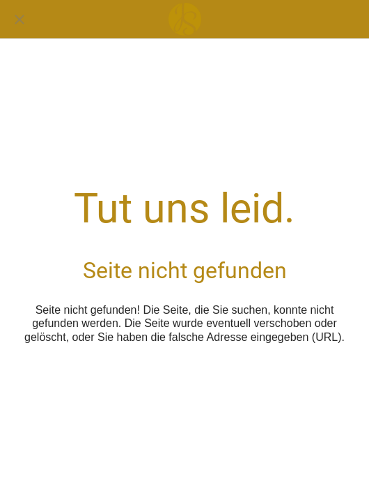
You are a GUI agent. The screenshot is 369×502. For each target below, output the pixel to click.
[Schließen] (19, 19)
